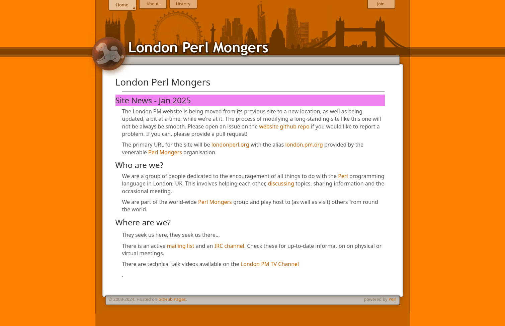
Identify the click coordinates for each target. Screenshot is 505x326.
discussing (281, 183)
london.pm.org (304, 144)
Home (122, 5)
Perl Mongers (165, 152)
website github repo (284, 126)
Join (381, 4)
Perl (343, 176)
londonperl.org (230, 144)
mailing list (180, 246)
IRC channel (229, 246)
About (153, 4)
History (183, 4)
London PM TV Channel (270, 264)
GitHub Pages (172, 299)
